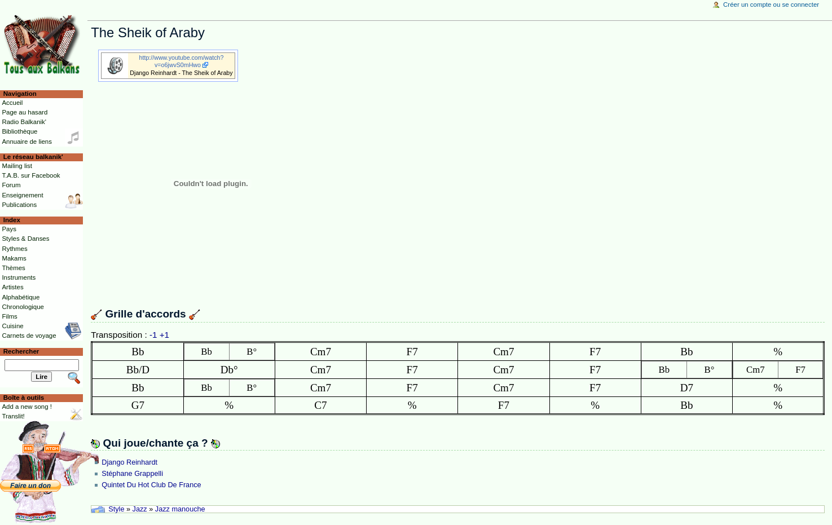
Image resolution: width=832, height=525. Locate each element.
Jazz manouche (180, 509)
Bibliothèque (19, 131)
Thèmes (13, 267)
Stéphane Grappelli (132, 474)
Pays (9, 229)
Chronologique (23, 306)
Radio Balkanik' (24, 121)
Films (9, 316)
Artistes (12, 287)
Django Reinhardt (129, 462)
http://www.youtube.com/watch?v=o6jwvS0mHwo (181, 61)
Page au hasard (24, 112)
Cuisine (12, 326)
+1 (164, 334)
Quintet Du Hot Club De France (151, 485)
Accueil (12, 102)
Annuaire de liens (27, 141)
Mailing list (17, 165)
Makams (14, 258)
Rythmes (14, 248)
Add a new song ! (27, 406)
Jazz (140, 509)
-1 (153, 334)
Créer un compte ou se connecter (771, 4)
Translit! (13, 416)
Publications (19, 204)
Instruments (19, 277)
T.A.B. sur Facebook (31, 175)
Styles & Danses (25, 238)
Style (116, 509)
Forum (11, 185)
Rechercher (21, 351)
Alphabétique (20, 297)
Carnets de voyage (29, 335)
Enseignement (22, 195)
